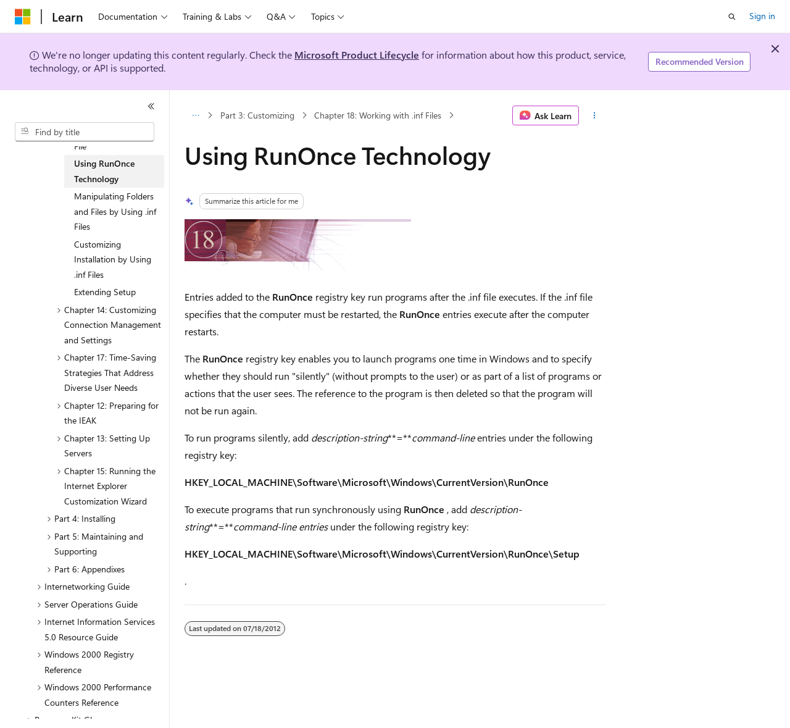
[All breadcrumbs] (195, 115)
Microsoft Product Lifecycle (356, 54)
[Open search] (732, 17)
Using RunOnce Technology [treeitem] (104, 171)
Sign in (762, 16)
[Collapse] (151, 106)
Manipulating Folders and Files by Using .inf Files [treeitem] (115, 211)
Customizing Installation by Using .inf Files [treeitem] (112, 259)
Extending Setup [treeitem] (105, 292)
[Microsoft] (23, 17)
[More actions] (594, 115)
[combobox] (84, 132)
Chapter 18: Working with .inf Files (377, 115)
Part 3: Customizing (257, 115)
